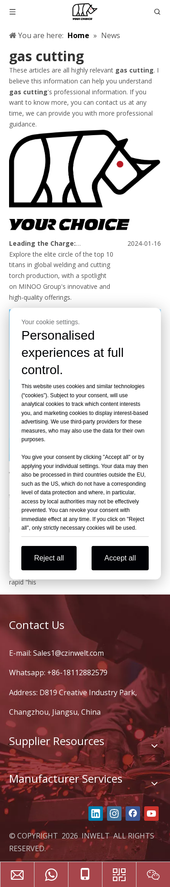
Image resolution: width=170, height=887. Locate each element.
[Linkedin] (95, 813)
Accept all (120, 557)
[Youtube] (151, 813)
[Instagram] (114, 813)
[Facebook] (133, 813)
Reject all (49, 557)
